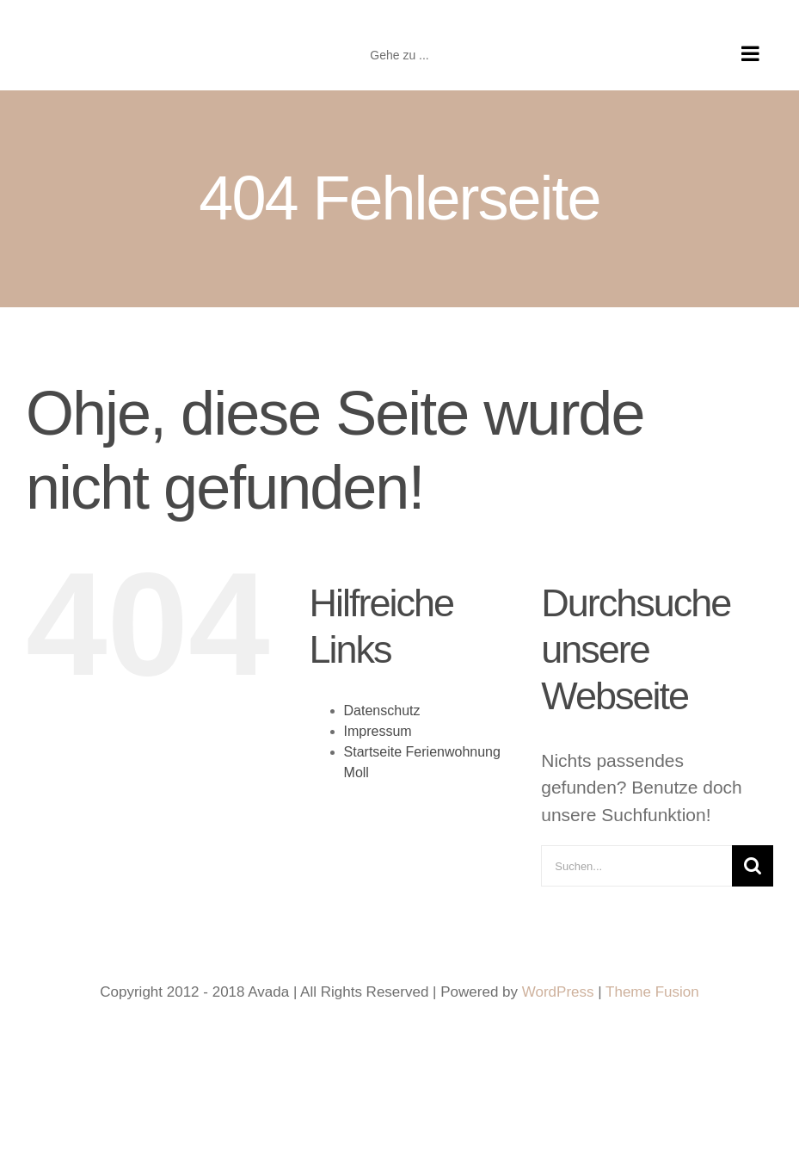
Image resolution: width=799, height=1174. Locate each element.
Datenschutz (382, 710)
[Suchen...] (636, 866)
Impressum (378, 731)
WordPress (558, 992)
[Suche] (752, 866)
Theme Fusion (652, 992)
